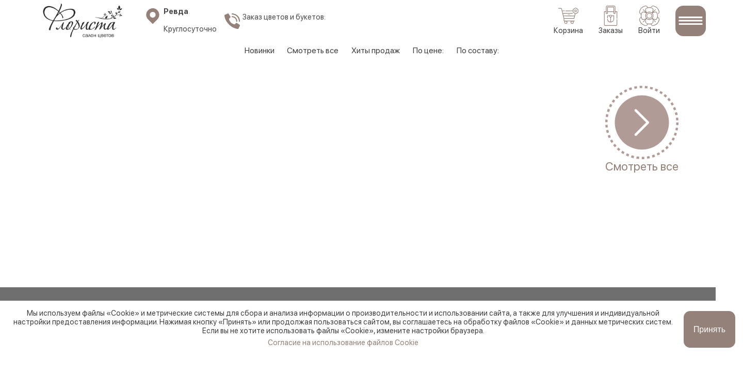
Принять (709, 346)
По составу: (481, 50)
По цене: (430, 50)
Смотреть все (311, 50)
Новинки (255, 50)
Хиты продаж (376, 50)
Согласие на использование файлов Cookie (343, 359)
